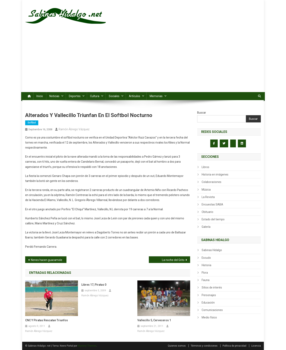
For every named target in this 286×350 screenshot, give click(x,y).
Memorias (156, 96)
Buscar (201, 112)
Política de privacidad (234, 345)
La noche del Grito (173, 260)
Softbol (32, 122)
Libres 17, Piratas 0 (93, 284)
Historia (206, 265)
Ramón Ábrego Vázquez (74, 129)
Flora (205, 272)
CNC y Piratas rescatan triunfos (46, 320)
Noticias (54, 96)
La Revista (208, 197)
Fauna (205, 280)
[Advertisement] (143, 62)
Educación (208, 302)
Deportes (75, 96)
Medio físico (209, 317)
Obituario (207, 211)
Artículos (134, 96)
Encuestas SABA (212, 204)
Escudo (206, 257)
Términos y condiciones (204, 345)
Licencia (256, 345)
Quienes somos (177, 345)
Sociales (114, 96)
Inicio (39, 96)
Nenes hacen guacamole (46, 260)
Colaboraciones (211, 182)
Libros (205, 167)
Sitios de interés (212, 287)
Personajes (209, 295)
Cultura (94, 96)
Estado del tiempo (213, 219)
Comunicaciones (212, 310)
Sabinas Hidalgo (212, 250)
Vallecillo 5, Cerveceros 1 (154, 320)
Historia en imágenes (215, 174)
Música (206, 189)
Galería (206, 226)
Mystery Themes (87, 345)
